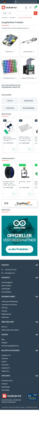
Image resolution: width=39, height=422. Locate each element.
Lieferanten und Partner (9, 304)
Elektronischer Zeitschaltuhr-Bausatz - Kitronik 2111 (9, 138)
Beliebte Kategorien (10, 350)
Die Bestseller (6, 289)
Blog (3, 339)
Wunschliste (5, 390)
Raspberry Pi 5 (6, 355)
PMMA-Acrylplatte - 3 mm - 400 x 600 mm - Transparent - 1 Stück (25, 138)
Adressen (5, 384)
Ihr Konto (6, 376)
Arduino (4, 361)
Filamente (5, 358)
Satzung (4, 311)
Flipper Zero (5, 371)
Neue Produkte (6, 285)
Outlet (10, 101)
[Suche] (26, 13)
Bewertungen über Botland (10, 330)
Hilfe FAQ (4, 308)
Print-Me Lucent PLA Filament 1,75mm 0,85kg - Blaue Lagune (9, 183)
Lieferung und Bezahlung (10, 301)
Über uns (4, 327)
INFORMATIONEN (8, 297)
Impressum (5, 317)
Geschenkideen (28, 108)
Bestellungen (6, 387)
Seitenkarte (5, 407)
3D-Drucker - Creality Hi (24, 182)
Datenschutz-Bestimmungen (16, 407)
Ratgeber (4, 342)
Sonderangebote (7, 282)
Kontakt (5, 265)
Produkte (6, 278)
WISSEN (5, 335)
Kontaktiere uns (10, 273)
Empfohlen (28, 101)
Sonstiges (10, 108)
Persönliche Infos (7, 380)
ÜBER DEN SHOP (8, 322)
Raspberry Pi (6, 368)
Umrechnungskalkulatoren (10, 346)
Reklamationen (6, 314)
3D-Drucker (5, 365)
